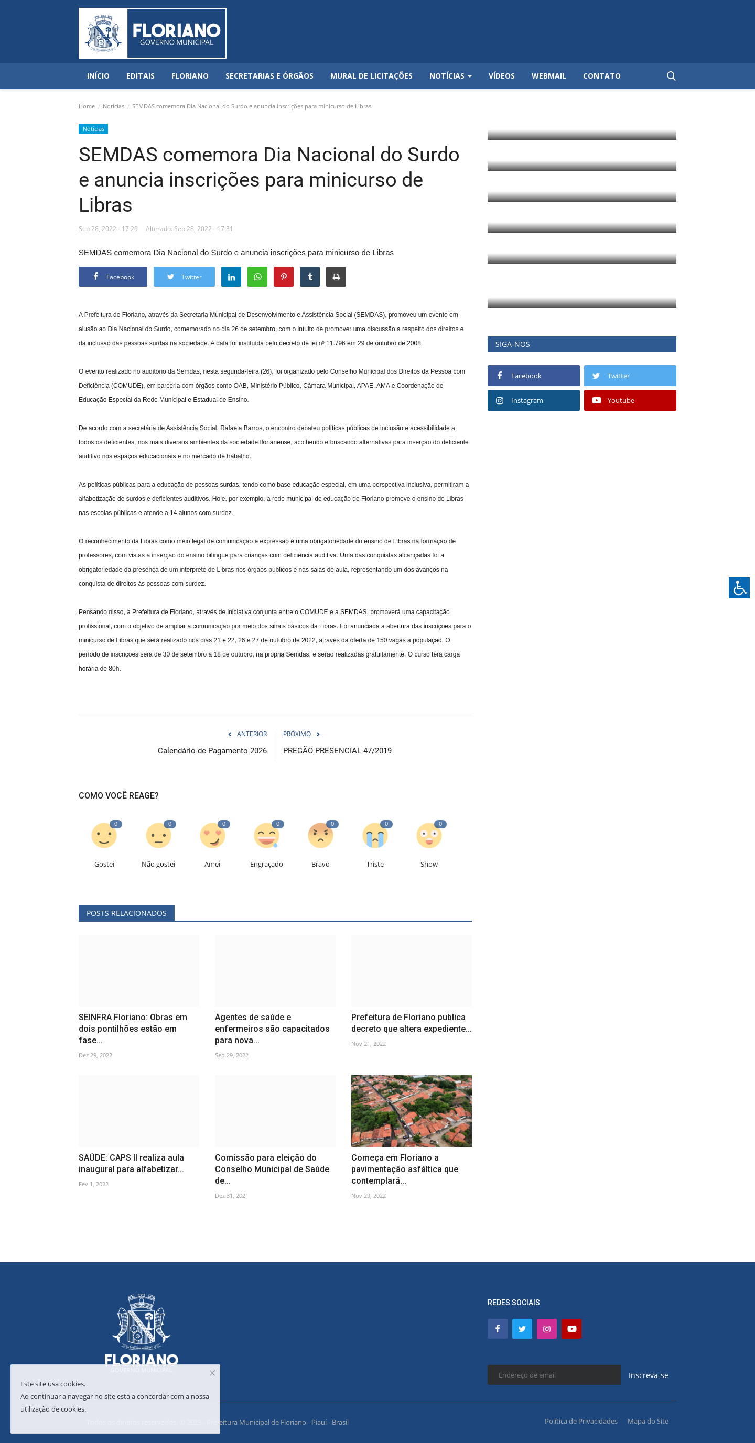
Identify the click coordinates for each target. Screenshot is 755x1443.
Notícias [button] (450, 76)
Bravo (320, 864)
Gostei (104, 864)
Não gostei (158, 864)
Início (98, 76)
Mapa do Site (648, 1421)
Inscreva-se (648, 1375)
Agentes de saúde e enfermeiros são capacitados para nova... (272, 1028)
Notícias (113, 106)
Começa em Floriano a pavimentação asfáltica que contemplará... (404, 1169)
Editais (140, 76)
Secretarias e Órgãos (269, 76)
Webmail (549, 76)
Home (87, 106)
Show (429, 864)
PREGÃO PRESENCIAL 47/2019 (337, 751)
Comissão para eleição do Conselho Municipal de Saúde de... (272, 1169)
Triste (375, 864)
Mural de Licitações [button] (371, 76)
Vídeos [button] (502, 76)
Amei (212, 864)
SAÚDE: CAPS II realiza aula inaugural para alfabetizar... (131, 1163)
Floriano (190, 76)
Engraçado (266, 864)
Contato (602, 76)
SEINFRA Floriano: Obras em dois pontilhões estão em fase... (133, 1028)
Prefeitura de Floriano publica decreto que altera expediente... (411, 1023)
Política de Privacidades (581, 1421)
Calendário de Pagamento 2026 (212, 751)
